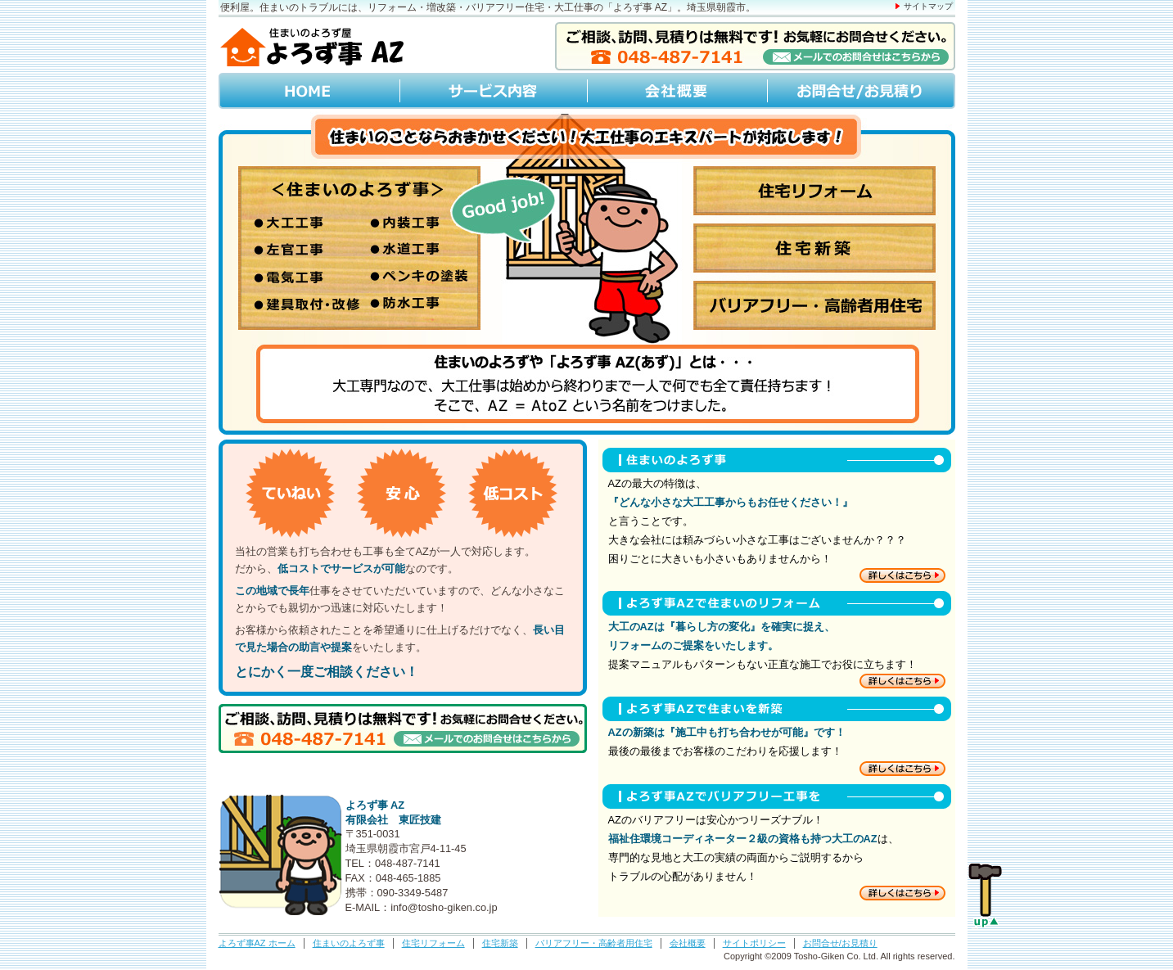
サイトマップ (928, 6)
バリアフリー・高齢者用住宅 (593, 943)
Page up (985, 896)
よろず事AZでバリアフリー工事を (772, 796)
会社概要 (676, 91)
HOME (309, 91)
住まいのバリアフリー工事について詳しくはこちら (902, 893)
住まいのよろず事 (359, 248)
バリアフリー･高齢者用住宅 (814, 305)
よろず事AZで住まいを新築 (772, 709)
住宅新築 (814, 248)
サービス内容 (492, 91)
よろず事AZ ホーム (257, 943)
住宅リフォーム (814, 190)
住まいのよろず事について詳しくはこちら (902, 575)
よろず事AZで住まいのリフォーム (772, 603)
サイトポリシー (754, 943)
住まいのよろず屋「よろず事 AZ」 (313, 46)
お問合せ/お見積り (860, 91)
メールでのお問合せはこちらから (755, 46)
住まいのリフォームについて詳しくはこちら (902, 681)
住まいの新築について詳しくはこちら (902, 768)
